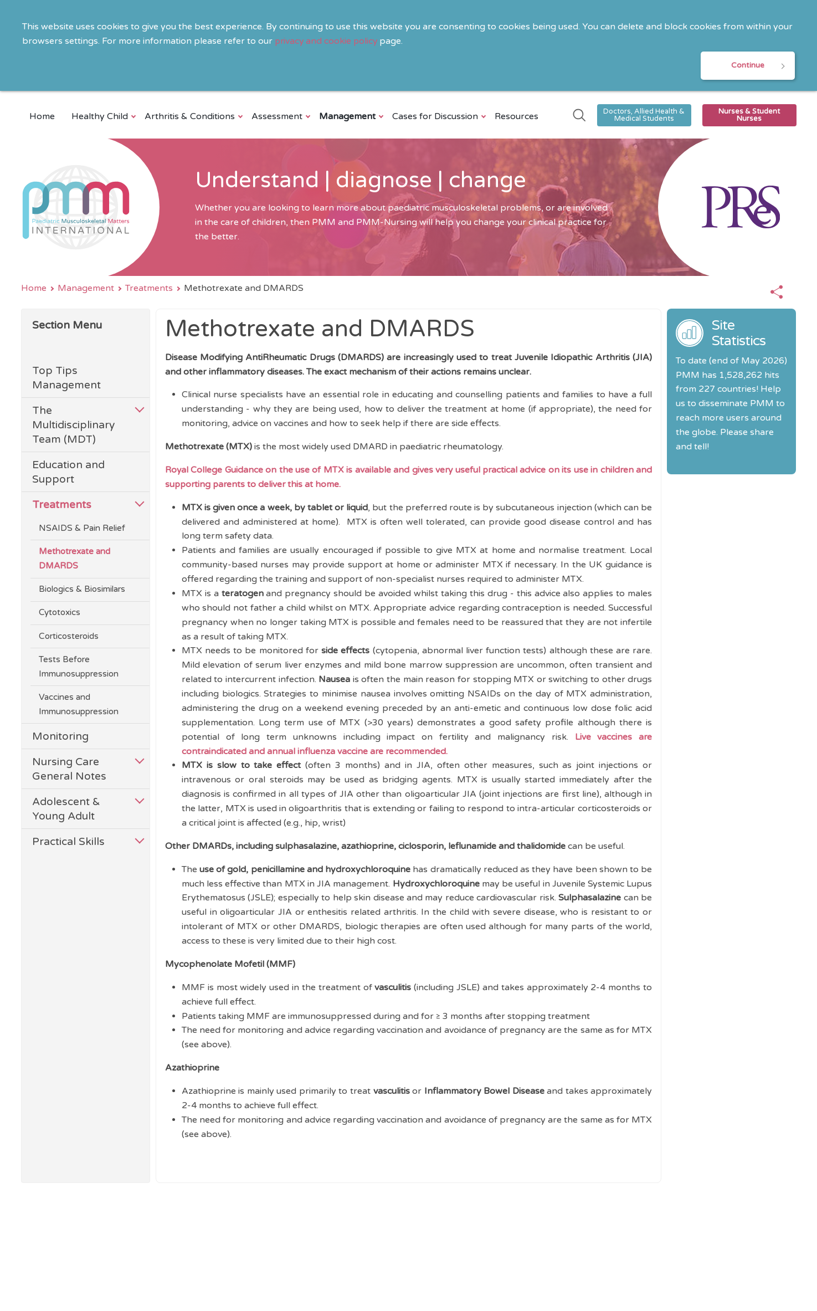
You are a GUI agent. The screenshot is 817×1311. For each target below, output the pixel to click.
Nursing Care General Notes (69, 769)
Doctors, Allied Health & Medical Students (644, 115)
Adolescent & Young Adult (66, 809)
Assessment (278, 116)
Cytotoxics (59, 613)
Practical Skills (68, 842)
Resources (516, 116)
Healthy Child (101, 116)
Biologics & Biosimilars (82, 590)
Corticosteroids (69, 637)
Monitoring (60, 737)
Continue (747, 65)
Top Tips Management (66, 378)
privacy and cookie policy (327, 41)
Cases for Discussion (436, 116)
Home (42, 116)
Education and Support (68, 472)
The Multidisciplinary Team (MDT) (73, 426)
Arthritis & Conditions (191, 116)
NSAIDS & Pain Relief (82, 529)
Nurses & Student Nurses (749, 115)
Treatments (149, 288)
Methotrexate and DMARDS (74, 559)
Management (348, 116)
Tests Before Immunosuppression (79, 667)
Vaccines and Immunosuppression (79, 705)
